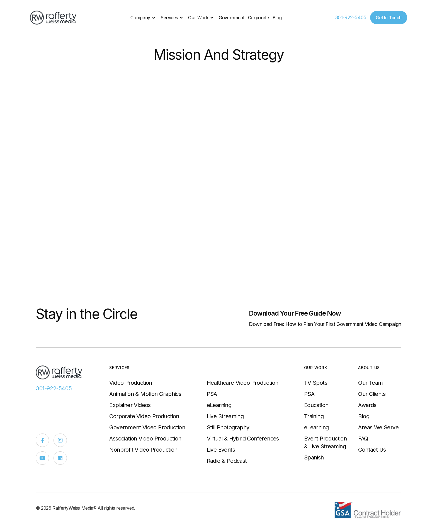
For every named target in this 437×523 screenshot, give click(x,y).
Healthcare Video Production (242, 382)
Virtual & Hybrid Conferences (243, 438)
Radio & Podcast (227, 460)
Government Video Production (147, 427)
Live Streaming (225, 416)
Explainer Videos (129, 405)
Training (314, 416)
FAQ (363, 438)
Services (169, 17)
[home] (53, 18)
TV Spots (315, 382)
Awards (367, 405)
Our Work (198, 17)
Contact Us (372, 449)
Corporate (258, 17)
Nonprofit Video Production (143, 449)
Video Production (130, 382)
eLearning (219, 405)
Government (231, 17)
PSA (212, 394)
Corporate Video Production (144, 416)
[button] (144, 17)
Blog (277, 17)
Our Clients (371, 394)
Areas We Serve (378, 427)
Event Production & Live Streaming (325, 442)
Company (140, 17)
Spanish (314, 457)
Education (316, 405)
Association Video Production (145, 438)
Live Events (221, 449)
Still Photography (228, 427)
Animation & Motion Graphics (145, 394)
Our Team (370, 382)
